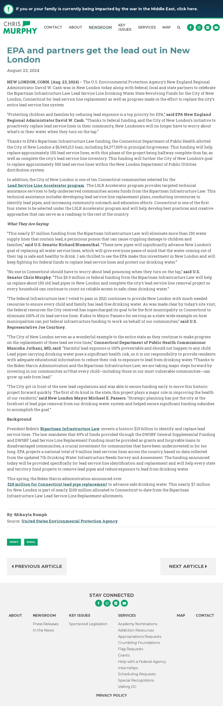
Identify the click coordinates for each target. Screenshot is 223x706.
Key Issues (125, 27)
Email (31, 541)
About (75, 27)
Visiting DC (127, 687)
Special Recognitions (136, 680)
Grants (124, 655)
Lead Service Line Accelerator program (45, 185)
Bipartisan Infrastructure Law (70, 428)
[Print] (14, 542)
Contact (53, 27)
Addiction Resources (136, 630)
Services (147, 27)
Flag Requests (130, 649)
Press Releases (45, 624)
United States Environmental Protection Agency (69, 521)
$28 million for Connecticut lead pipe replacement (57, 484)
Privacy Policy (111, 695)
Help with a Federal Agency (142, 662)
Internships (128, 668)
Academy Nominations (137, 624)
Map (166, 27)
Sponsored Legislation (88, 624)
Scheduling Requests (137, 674)
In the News (43, 630)
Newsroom (100, 27)
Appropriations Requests (139, 637)
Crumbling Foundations (139, 643)
